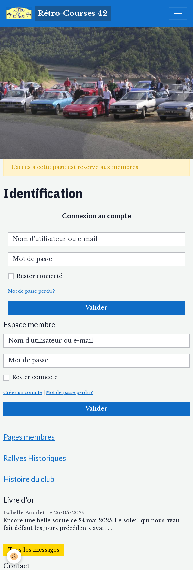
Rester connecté (39, 276)
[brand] (58, 13)
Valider (96, 307)
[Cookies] (14, 556)
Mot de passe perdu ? (31, 291)
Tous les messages (33, 550)
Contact (16, 566)
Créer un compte (22, 392)
